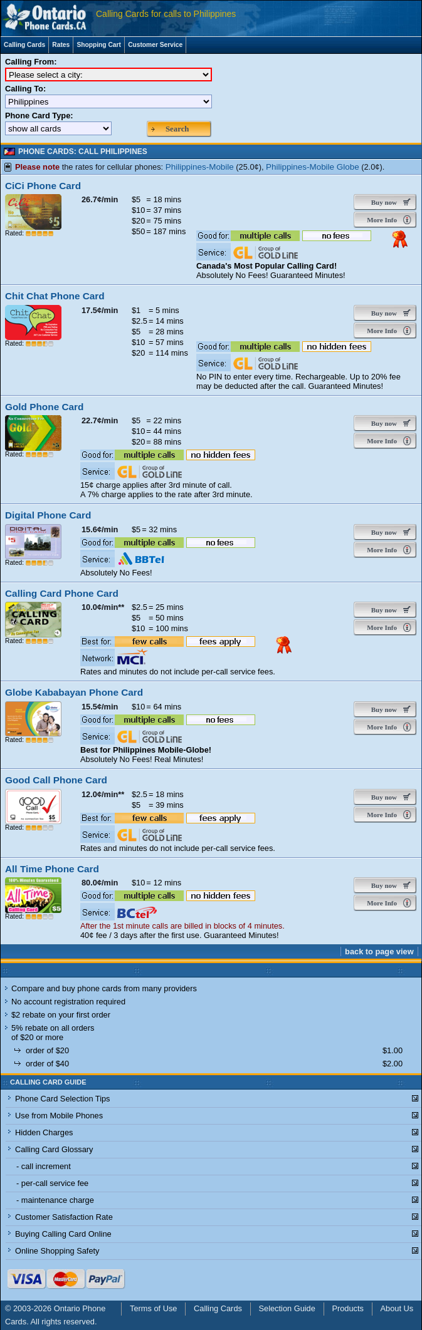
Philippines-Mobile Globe (312, 167)
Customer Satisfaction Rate (64, 1217)
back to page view (379, 951)
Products (348, 1308)
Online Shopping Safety (57, 1250)
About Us (397, 1308)
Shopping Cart (98, 44)
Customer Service (155, 44)
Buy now (381, 202)
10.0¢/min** (103, 607)
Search (177, 129)
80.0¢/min (100, 882)
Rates (61, 44)
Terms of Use (153, 1308)
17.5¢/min (100, 310)
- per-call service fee (52, 1183)
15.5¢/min (100, 706)
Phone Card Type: (39, 115)
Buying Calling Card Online (63, 1234)
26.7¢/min (100, 199)
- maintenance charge (55, 1200)
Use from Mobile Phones (59, 1115)
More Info (381, 220)
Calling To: (25, 88)
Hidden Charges (44, 1132)
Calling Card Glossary (54, 1149)
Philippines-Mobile (200, 167)
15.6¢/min (100, 529)
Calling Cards (24, 44)
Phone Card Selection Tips (62, 1098)
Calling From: (30, 61)
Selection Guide (287, 1308)
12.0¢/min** (103, 794)
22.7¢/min (100, 420)
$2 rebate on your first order (60, 1014)
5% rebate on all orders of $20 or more (52, 1032)
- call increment (43, 1166)
